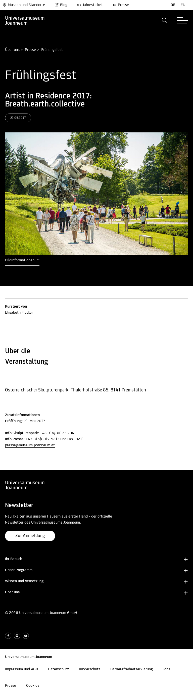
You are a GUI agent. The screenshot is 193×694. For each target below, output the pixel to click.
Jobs (166, 669)
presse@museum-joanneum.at (30, 445)
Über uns (12, 50)
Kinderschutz (89, 669)
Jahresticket (90, 5)
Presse (121, 5)
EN (183, 5)
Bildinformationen (22, 260)
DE (173, 5)
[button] (164, 20)
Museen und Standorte (24, 5)
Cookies (32, 686)
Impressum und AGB (21, 669)
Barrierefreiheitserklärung (131, 669)
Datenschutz (58, 669)
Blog (61, 5)
